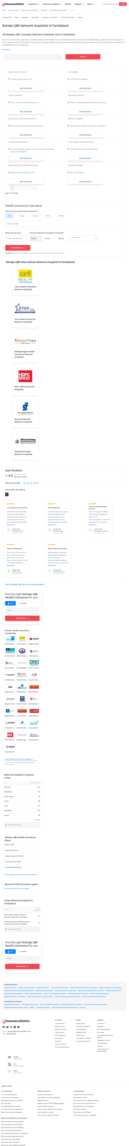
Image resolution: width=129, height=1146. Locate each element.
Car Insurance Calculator (9, 1097)
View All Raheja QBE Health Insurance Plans (21, 875)
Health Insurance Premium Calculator (83, 988)
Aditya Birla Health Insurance (71, 1004)
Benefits (25, 17)
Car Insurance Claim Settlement (12, 1109)
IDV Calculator (6, 1103)
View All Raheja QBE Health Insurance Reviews (25, 584)
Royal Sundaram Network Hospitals (23, 420)
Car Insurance (60, 1023)
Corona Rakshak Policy (13, 867)
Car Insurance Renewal (9, 1095)
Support (79, 4)
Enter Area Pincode (14, 238)
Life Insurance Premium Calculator (85, 1115)
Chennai (7, 787)
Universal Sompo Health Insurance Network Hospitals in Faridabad (17, 923)
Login (123, 4)
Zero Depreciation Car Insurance (12, 1100)
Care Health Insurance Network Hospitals (25, 288)
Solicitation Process (103, 1040)
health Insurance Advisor (44, 991)
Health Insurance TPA (113, 991)
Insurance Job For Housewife (10, 1139)
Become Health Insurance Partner (12, 1127)
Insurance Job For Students (10, 1142)
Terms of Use (80, 1035)
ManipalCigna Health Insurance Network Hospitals (24, 354)
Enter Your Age (13, 224)
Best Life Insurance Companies (84, 1106)
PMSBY (32, 1007)
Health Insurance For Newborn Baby (40, 997)
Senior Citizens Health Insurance (48, 1115)
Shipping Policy (81, 1032)
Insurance (33, 4)
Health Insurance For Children (14, 997)
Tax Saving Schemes (62, 1047)
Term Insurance (60, 1035)
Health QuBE (9, 845)
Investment (58, 1038)
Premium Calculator (50, 17)
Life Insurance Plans (80, 1109)
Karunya (82, 1007)
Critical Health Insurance (45, 1106)
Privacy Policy (80, 1023)
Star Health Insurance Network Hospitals (25, 320)
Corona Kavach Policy (13, 862)
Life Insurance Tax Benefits (82, 1112)
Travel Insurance (60, 1044)
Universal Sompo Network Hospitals (23, 453)
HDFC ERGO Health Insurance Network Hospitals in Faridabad (15, 916)
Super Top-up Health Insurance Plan (91, 991)
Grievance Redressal (83, 1026)
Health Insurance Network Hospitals (68, 997)
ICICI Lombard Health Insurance (95, 1004)
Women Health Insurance (99, 994)
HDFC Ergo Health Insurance (50, 1004)
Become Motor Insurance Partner (12, 1125)
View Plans (22, 618)
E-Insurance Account (83, 1041)
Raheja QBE (6, 17)
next (34, 188)
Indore (6, 815)
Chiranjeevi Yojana (43, 1007)
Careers (99, 1046)
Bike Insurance (60, 1026)
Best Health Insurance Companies (48, 1097)
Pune (6, 806)
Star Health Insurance (12, 1004)
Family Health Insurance (33, 994)
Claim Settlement (68, 17)
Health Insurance (10, 988)
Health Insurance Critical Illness (110, 988)
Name (9, 610)
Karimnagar (8, 796)
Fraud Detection (81, 1029)
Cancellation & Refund (83, 1038)
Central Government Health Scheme (64, 1007)
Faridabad (8, 792)
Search (83, 56)
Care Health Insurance (30, 1004)
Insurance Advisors (52, 4)
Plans (17, 17)
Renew (68, 4)
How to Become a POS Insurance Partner (14, 1133)
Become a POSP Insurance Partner (12, 1122)
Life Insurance (59, 1032)
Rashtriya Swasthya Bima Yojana (16, 1007)
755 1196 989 (11, 1034)
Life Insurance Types (80, 1097)
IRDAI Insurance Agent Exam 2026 (12, 1136)
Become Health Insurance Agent (17, 888)
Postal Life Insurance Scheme (83, 1095)
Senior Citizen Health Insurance (55, 994)
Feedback (100, 1026)
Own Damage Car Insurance (10, 1106)
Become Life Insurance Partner (11, 1130)
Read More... (6, 50)
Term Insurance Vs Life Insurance (84, 1103)
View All (37, 820)
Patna (6, 801)
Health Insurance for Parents (78, 994)
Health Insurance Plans (26, 988)
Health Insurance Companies (65, 991)
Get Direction (26, 88)
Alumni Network (102, 1043)
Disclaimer (100, 1032)
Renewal (35, 17)
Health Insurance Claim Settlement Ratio (19, 991)
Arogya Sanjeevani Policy (14, 856)
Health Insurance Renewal (13, 994)
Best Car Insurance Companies (11, 1112)
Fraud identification (103, 1029)
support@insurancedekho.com (19, 1031)
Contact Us (101, 1023)
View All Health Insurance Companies (19, 759)
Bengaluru (8, 810)
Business (58, 1041)
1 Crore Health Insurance (59, 988)
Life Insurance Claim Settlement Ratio (86, 1100)
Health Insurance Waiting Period (93, 997)
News (90, 4)
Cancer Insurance (11, 850)
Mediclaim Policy (43, 988)
